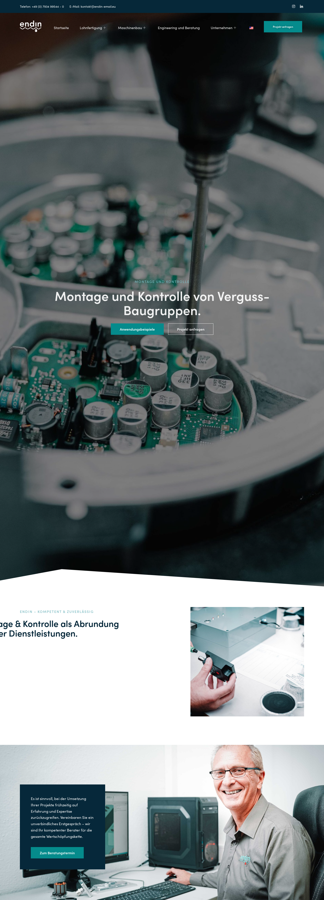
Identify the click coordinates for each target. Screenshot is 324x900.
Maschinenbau (132, 27)
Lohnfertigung (93, 27)
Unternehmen (223, 27)
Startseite (61, 27)
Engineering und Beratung (179, 27)
